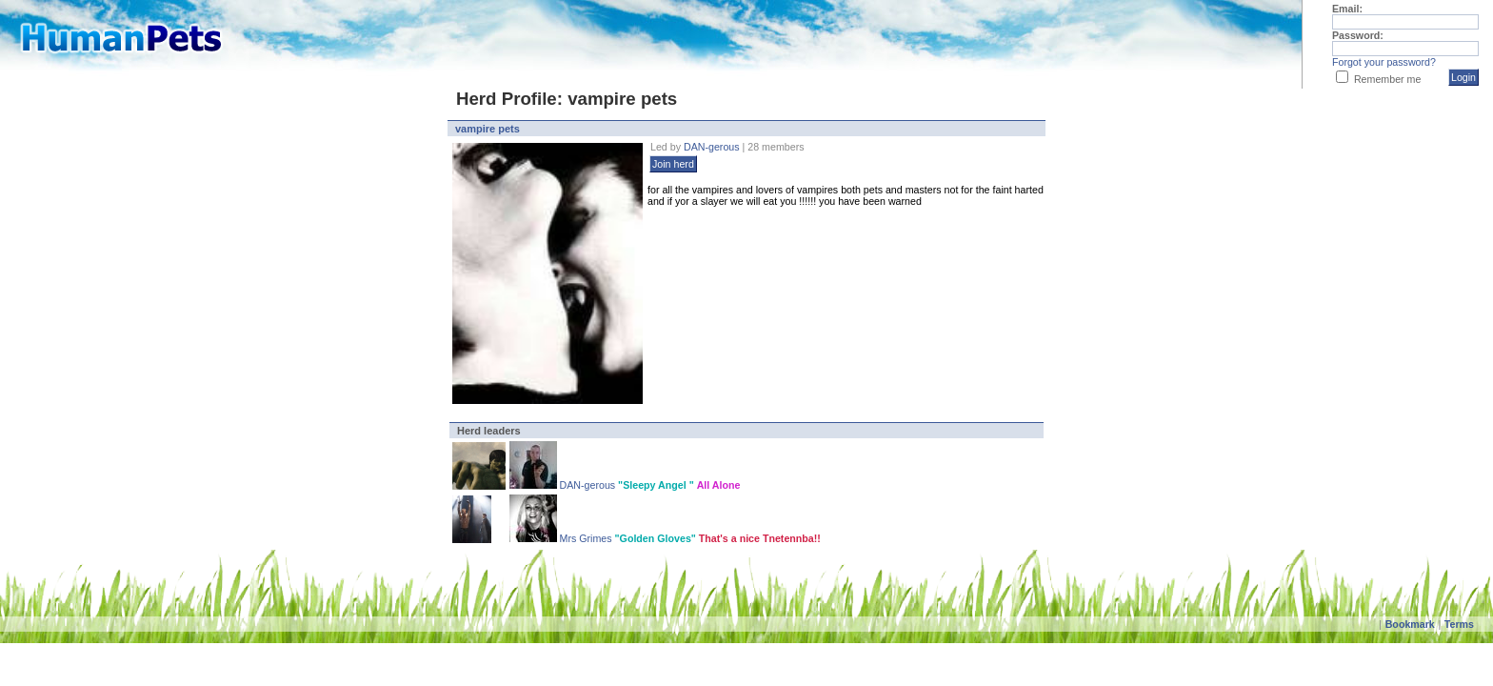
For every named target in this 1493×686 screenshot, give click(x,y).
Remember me (1387, 79)
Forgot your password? (1384, 62)
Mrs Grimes (586, 538)
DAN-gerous (713, 146)
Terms (1459, 624)
